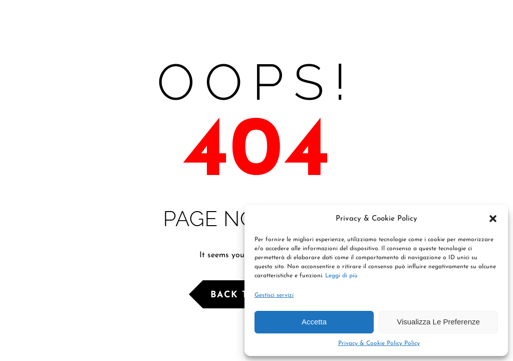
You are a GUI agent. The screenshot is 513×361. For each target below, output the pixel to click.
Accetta (314, 321)
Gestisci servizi (274, 295)
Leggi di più (341, 276)
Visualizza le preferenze (438, 321)
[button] (493, 219)
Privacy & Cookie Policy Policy (379, 343)
